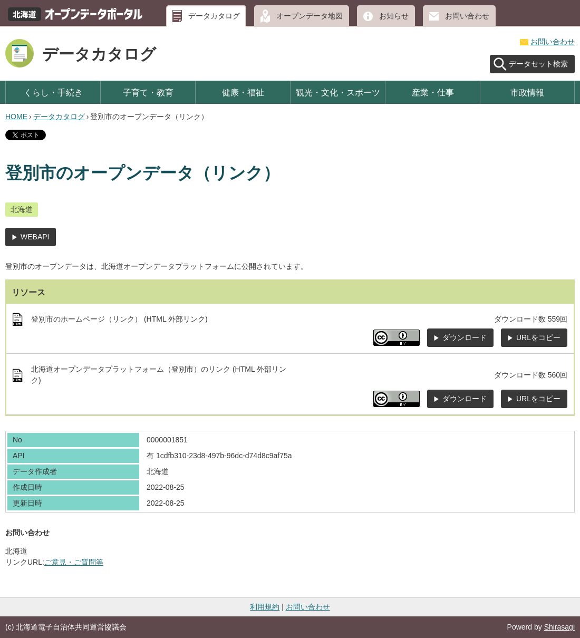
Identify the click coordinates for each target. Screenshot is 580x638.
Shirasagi (559, 627)
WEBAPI (35, 237)
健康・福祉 (243, 92)
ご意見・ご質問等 (73, 562)
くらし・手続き (53, 92)
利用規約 (264, 607)
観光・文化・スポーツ (338, 92)
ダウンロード (464, 337)
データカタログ (214, 16)
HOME (16, 116)
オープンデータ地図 (309, 16)
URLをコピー (538, 337)
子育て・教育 (148, 92)
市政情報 (527, 92)
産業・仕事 (433, 92)
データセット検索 (538, 64)
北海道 (22, 209)
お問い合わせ (467, 16)
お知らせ (394, 16)
